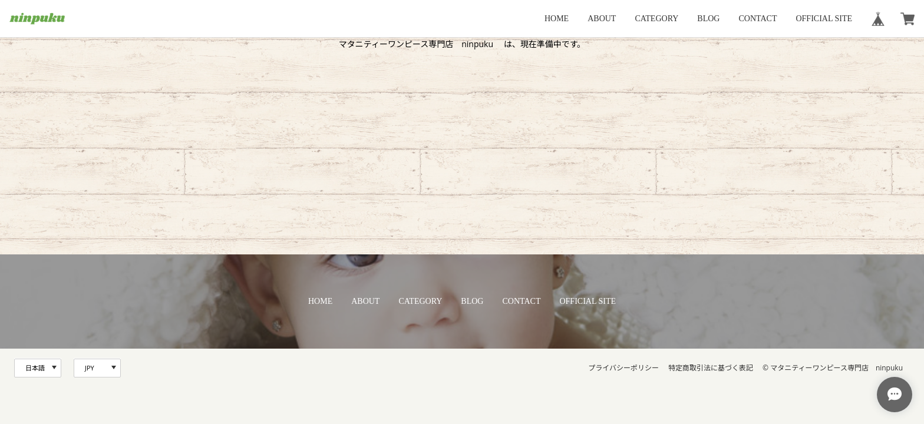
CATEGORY (656, 18)
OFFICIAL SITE (824, 18)
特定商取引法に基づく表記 (710, 368)
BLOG (708, 18)
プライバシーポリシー (623, 368)
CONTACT (757, 18)
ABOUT (602, 18)
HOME (556, 18)
